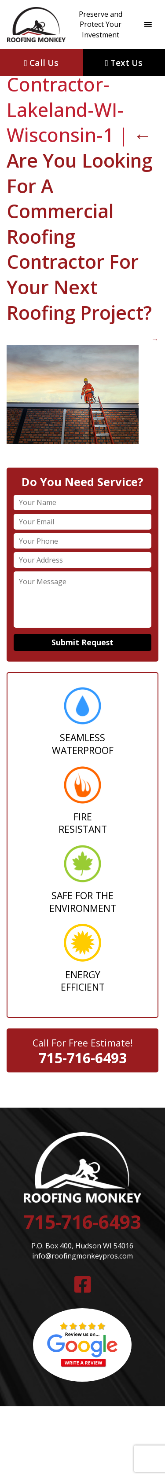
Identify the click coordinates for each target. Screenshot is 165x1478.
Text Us (124, 63)
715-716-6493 (83, 1058)
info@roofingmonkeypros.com (82, 1256)
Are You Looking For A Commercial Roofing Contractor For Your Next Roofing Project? (79, 223)
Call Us (41, 63)
